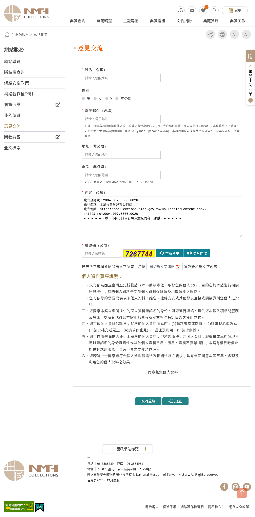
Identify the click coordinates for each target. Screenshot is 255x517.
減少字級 (246, 34)
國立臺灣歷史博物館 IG (236, 487)
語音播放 (200, 253)
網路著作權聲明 (192, 506)
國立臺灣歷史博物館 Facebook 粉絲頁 (224, 487)
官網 (238, 10)
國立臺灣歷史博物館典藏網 (28, 13)
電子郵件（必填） (98, 110)
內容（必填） (94, 192)
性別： (87, 90)
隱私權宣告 (216, 506)
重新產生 (172, 253)
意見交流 (192, 10)
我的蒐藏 (203, 10)
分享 (210, 34)
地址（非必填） (95, 146)
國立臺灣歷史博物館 (41, 470)
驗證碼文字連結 (162, 266)
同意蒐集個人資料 (163, 372)
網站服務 (22, 34)
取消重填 (148, 401)
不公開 (126, 98)
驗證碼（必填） (96, 245)
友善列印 (222, 34)
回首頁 (7, 34)
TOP (242, 493)
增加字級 (234, 34)
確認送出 (175, 401)
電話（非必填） (95, 166)
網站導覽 (181, 10)
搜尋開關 (215, 10)
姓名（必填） (94, 69)
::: (172, 10)
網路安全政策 (239, 506)
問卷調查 (152, 506)
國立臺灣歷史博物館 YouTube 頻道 (247, 487)
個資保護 (169, 506)
